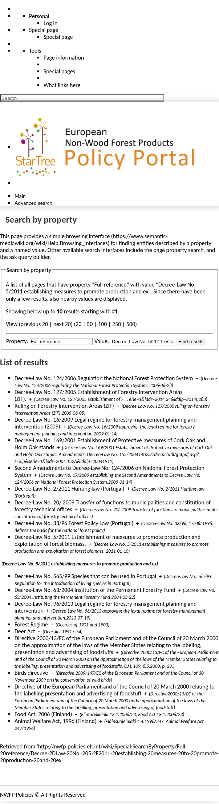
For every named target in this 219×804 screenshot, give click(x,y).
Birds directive (31, 672)
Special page (58, 36)
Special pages (59, 71)
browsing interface (88, 236)
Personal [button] (39, 16)
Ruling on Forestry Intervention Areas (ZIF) (64, 405)
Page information (64, 57)
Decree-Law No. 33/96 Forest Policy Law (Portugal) (74, 523)
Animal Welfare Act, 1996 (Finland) (56, 721)
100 (102, 324)
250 (116, 324)
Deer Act (25, 631)
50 (90, 324)
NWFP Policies (16, 794)
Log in (50, 23)
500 (130, 324)
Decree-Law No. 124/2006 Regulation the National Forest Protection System (104, 378)
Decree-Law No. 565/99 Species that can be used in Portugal (85, 576)
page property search (179, 250)
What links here (62, 85)
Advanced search (33, 203)
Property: (17, 341)
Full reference (110, 284)
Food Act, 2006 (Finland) (43, 714)
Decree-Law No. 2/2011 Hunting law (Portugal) (69, 488)
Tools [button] (35, 50)
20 (78, 324)
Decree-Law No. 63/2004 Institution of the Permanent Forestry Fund (95, 589)
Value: (101, 341)
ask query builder (29, 256)
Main (20, 196)
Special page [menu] (43, 30)
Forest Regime (31, 624)
